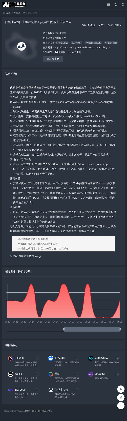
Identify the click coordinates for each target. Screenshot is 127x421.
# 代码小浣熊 (111, 43)
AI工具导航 (25, 411)
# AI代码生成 (62, 43)
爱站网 (60, 52)
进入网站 (53, 58)
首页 (8, 13)
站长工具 (75, 52)
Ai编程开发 (19, 13)
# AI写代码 (76, 43)
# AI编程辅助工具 (93, 43)
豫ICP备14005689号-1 (42, 411)
